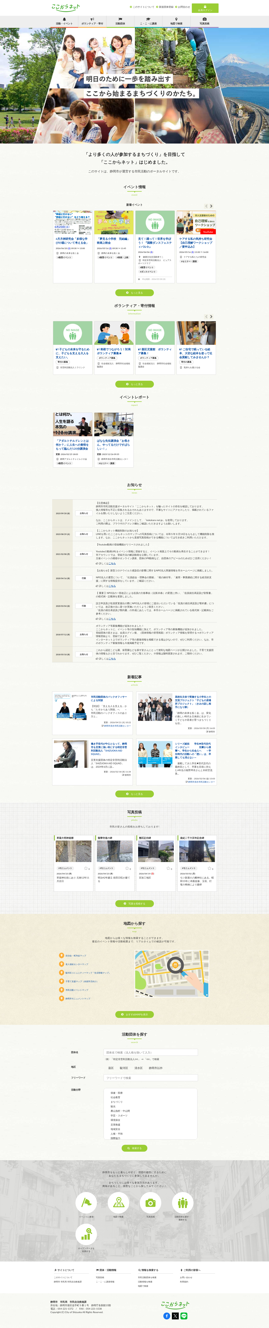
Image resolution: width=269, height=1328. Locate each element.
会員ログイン (205, 8)
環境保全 (115, 1119)
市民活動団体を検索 (147, 1277)
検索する (134, 1148)
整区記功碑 (145, 837)
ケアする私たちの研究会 (195, 257)
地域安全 (115, 1129)
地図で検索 (143, 1286)
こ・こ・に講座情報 (105, 1281)
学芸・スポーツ (119, 1115)
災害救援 (115, 1124)
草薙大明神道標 (65, 837)
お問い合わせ (186, 1277)
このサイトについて (63, 1277)
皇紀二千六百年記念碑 (192, 837)
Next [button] (211, 206)
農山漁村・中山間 (120, 1110)
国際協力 (115, 1138)
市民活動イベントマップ (73, 990)
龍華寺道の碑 (105, 837)
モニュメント (66, 868)
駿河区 (124, 1067)
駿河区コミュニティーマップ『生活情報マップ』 (85, 973)
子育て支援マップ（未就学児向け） (78, 981)
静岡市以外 (156, 1067)
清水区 (138, 1067)
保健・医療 (117, 1092)
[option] (134, 86)
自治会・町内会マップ (72, 955)
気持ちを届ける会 (192, 367)
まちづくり (117, 1101)
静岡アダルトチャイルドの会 (73, 459)
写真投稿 (100, 1277)
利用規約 (184, 1281)
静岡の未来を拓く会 (69, 253)
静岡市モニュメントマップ (74, 998)
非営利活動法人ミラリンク (72, 367)
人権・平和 (117, 1133)
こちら (112, 563)
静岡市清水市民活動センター (114, 459)
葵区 (111, 1067)
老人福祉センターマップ (73, 964)
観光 (113, 1106)
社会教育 (115, 1097)
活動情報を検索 (145, 1281)
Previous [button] (206, 206)
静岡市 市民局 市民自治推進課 (68, 1281)
